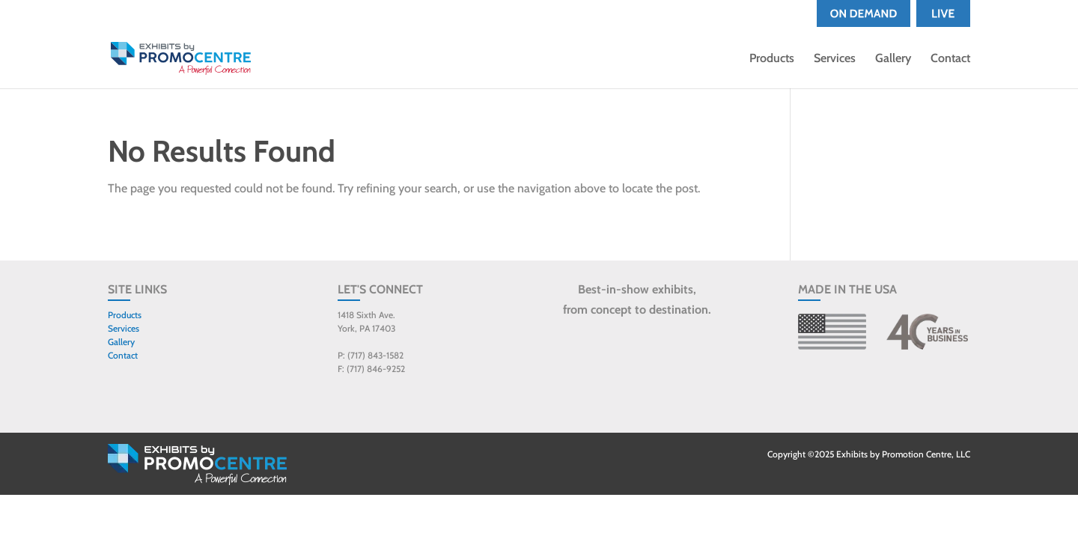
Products (771, 59)
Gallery (893, 59)
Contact (950, 59)
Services (835, 59)
